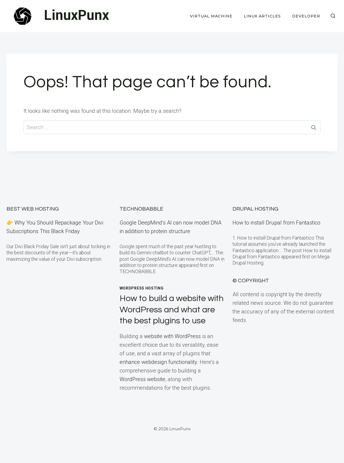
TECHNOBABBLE (141, 209)
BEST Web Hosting (32, 209)
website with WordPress (172, 336)
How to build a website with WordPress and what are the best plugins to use (172, 309)
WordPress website (142, 379)
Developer (306, 16)
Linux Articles (262, 16)
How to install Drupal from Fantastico (276, 222)
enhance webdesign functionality (158, 362)
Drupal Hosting (255, 209)
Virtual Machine (211, 16)
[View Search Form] (333, 16)
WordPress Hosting (142, 288)
